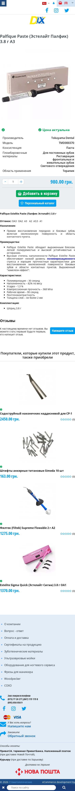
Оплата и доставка (16, 638)
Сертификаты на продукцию (22, 644)
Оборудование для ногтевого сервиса (29, 665)
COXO (8, 685)
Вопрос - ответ (14, 631)
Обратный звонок (21, 735)
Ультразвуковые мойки (19, 658)
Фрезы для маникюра (18, 672)
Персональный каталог (40, 203)
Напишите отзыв (62, 330)
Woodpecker (12, 679)
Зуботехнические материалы (23, 651)
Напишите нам (19, 726)
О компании (12, 624)
